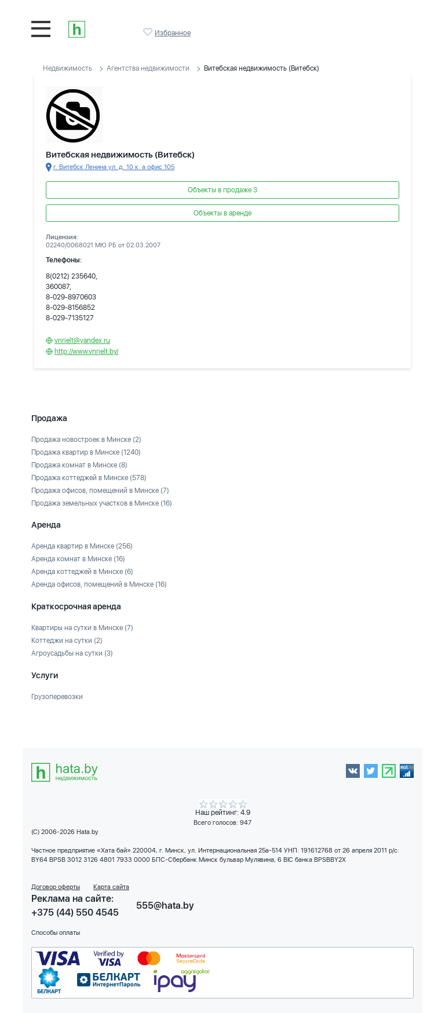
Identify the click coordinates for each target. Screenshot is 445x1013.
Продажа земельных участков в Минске (101, 503)
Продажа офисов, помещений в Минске (100, 491)
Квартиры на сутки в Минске (82, 628)
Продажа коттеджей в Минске (89, 478)
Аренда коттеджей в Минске (82, 572)
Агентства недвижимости (148, 68)
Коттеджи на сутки (67, 641)
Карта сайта (111, 887)
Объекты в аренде (222, 213)
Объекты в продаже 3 (222, 190)
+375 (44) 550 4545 (75, 912)
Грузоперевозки (57, 697)
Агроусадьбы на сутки (72, 653)
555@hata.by (165, 905)
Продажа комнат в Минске (79, 465)
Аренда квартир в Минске (82, 546)
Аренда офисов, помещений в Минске (99, 584)
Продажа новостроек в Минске (86, 440)
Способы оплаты (55, 933)
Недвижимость (67, 68)
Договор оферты (55, 887)
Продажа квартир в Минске (86, 452)
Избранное (149, 31)
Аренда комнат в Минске (78, 559)
